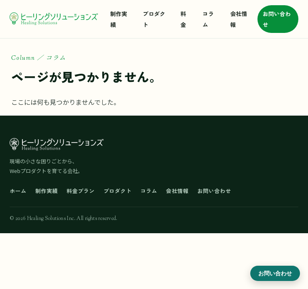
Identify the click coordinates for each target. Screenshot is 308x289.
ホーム (18, 191)
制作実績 (118, 19)
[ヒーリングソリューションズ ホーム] (54, 19)
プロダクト (154, 19)
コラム (208, 19)
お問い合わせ (277, 19)
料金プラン (81, 191)
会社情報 (238, 19)
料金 (183, 19)
